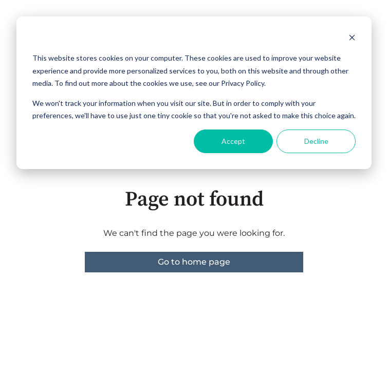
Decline (316, 141)
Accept (233, 141)
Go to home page (194, 262)
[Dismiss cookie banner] (352, 38)
